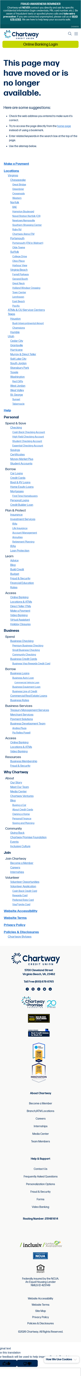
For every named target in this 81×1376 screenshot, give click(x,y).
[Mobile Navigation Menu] (76, 34)
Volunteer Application (23, 886)
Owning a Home (21, 814)
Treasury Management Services (29, 710)
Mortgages (17, 491)
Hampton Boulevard (23, 211)
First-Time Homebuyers (25, 496)
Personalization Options (40, 1184)
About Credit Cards (22, 809)
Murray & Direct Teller (23, 354)
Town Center (19, 292)
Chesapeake (18, 180)
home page (64, 126)
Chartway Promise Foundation (28, 837)
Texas (11, 314)
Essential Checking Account (27, 445)
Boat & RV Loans (20, 482)
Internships (17, 872)
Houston (15, 319)
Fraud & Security (20, 578)
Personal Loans (19, 500)
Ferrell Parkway (20, 274)
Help (7, 410)
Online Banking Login (40, 44)
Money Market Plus (21, 459)
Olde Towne (18, 247)
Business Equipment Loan (26, 686)
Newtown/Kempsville (23, 220)
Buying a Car (19, 805)
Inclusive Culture (20, 846)
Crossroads (18, 193)
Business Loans (19, 673)
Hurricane (16, 350)
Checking (16, 427)
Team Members (40, 1141)
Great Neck (18, 283)
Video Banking (19, 615)
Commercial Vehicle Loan (26, 682)
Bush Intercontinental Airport (28, 323)
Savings (15, 450)
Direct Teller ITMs (20, 606)
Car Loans (16, 473)
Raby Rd (16, 229)
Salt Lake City (18, 359)
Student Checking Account (27, 441)
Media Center (18, 791)
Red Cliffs (17, 381)
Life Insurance (19, 528)
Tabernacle (18, 403)
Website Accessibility (20, 911)
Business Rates (19, 700)
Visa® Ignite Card (21, 904)
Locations (11, 171)
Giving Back (17, 833)
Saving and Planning (23, 823)
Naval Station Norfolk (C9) (26, 216)
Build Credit (17, 569)
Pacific (16, 305)
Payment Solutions (21, 719)
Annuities (17, 537)
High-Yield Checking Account (28, 436)
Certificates (17, 454)
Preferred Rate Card (23, 900)
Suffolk (14, 252)
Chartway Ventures (22, 796)
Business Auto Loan (23, 678)
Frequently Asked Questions (41, 1176)
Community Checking (24, 654)
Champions (18, 327)
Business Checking (22, 641)
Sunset (16, 399)
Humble (15, 332)
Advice (14, 560)
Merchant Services (21, 714)
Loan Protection (19, 550)
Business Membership (23, 761)
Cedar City (16, 341)
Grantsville (16, 345)
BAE (14, 207)
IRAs (14, 523)
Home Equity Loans (22, 487)
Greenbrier (18, 189)
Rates (13, 587)
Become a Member (21, 863)
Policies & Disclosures (21, 932)
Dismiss (75, 27)
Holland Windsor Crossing (26, 288)
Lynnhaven (18, 296)
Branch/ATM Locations (40, 1111)
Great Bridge (19, 184)
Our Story (16, 782)
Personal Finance (21, 818)
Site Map (40, 1311)
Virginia (13, 175)
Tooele (14, 372)
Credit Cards (17, 478)
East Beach (18, 301)
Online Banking (19, 597)
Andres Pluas (19, 728)
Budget (14, 574)
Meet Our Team (19, 787)
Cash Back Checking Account (28, 432)
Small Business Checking (26, 650)
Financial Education (22, 583)
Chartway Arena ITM (23, 234)
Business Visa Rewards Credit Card (31, 663)
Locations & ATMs (21, 602)
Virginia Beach (19, 270)
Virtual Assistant (20, 620)
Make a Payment (16, 164)
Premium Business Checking (27, 645)
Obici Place (18, 261)
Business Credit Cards (23, 659)
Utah (11, 336)
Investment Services (22, 519)
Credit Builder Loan (21, 505)
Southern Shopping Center (27, 225)
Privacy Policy (14, 925)
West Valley (17, 390)
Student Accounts (21, 463)
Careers (15, 867)
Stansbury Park (19, 368)
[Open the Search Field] (70, 34)
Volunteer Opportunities (24, 882)
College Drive (19, 256)
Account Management (24, 532)
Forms (40, 1199)
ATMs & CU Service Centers (26, 310)
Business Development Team (27, 723)
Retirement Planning (23, 541)
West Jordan (17, 386)
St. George (16, 395)
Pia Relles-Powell (21, 732)
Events (14, 842)
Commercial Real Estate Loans (28, 696)
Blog (13, 565)
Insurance (16, 514)
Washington (17, 377)
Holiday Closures (20, 624)
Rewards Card (19, 895)
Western (17, 198)
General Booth (20, 279)
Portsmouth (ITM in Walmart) (27, 243)
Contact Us (40, 1169)
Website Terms (15, 918)
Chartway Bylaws (19, 936)
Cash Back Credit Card (24, 891)
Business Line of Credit (24, 691)
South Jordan (18, 363)
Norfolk (14, 202)
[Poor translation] (27, 1363)
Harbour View (19, 265)
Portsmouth (17, 238)
